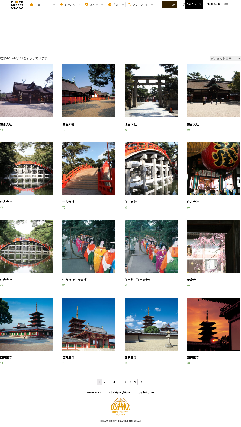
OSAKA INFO (94, 392)
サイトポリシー (146, 392)
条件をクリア (194, 7)
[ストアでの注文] (225, 58)
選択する (170, 7)
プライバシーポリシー (119, 392)
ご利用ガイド (212, 7)
